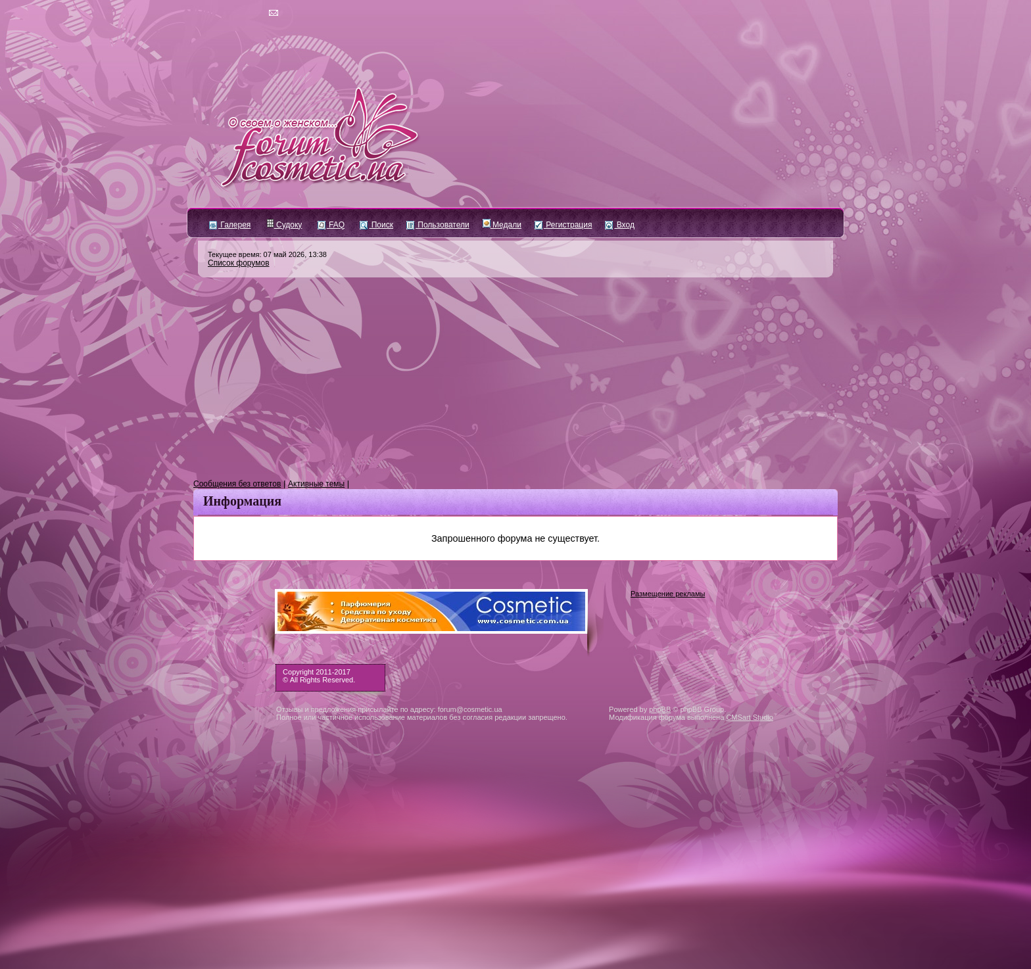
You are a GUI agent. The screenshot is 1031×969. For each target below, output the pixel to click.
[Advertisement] (515, 379)
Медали (502, 224)
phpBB (660, 709)
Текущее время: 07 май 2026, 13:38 (267, 254)
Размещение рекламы (668, 594)
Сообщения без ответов (237, 483)
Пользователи (437, 224)
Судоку (284, 224)
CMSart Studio (749, 717)
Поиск (376, 224)
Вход (619, 224)
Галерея (230, 224)
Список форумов (239, 263)
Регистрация (563, 224)
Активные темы (316, 483)
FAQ (331, 224)
